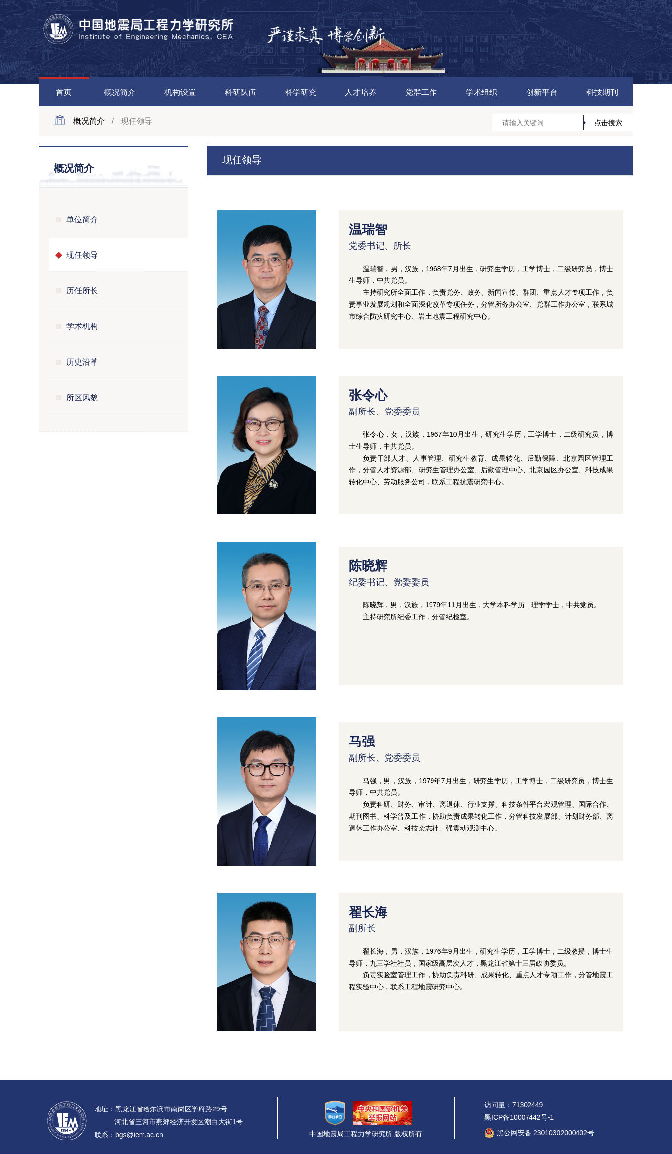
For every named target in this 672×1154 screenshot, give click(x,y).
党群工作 (421, 92)
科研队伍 (240, 92)
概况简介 (120, 92)
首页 (64, 92)
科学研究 (301, 92)
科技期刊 (602, 92)
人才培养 (361, 92)
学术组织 (481, 92)
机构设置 (180, 92)
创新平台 (542, 92)
